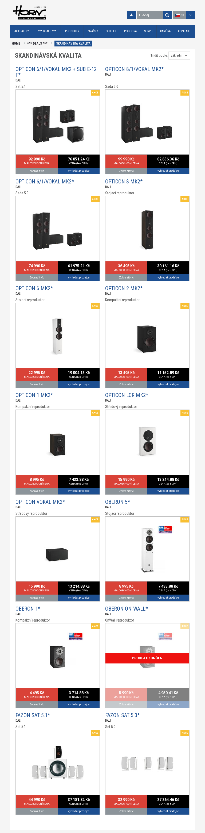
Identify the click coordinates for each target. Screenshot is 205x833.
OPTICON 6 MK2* (34, 288)
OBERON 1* (27, 609)
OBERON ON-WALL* (126, 609)
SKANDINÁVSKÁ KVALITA (73, 43)
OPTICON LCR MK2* (126, 395)
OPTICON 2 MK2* (124, 288)
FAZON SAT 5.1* (32, 715)
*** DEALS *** (37, 43)
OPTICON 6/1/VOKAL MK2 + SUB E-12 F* (56, 72)
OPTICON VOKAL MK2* (40, 502)
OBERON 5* (117, 502)
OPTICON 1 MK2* (34, 395)
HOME (16, 43)
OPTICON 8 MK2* (124, 181)
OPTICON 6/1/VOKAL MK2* (44, 181)
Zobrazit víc (36, 171)
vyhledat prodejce (78, 170)
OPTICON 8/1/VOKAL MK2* (134, 69)
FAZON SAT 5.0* (122, 715)
